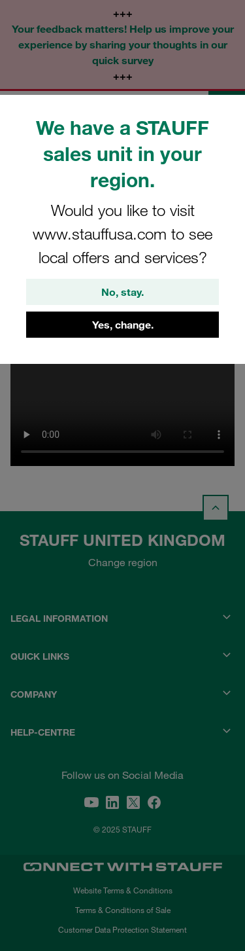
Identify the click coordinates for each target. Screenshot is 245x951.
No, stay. (122, 291)
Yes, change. (123, 324)
